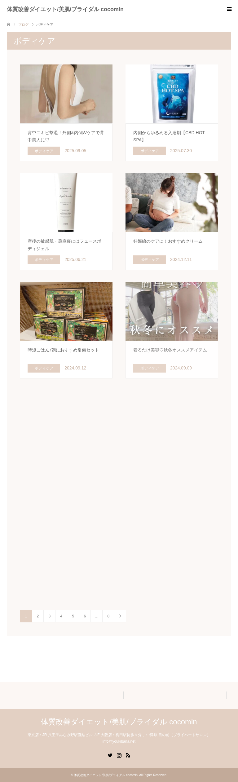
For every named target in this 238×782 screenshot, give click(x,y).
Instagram (119, 754)
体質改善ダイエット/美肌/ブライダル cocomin (65, 9)
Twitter (110, 754)
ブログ (23, 24)
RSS (128, 754)
